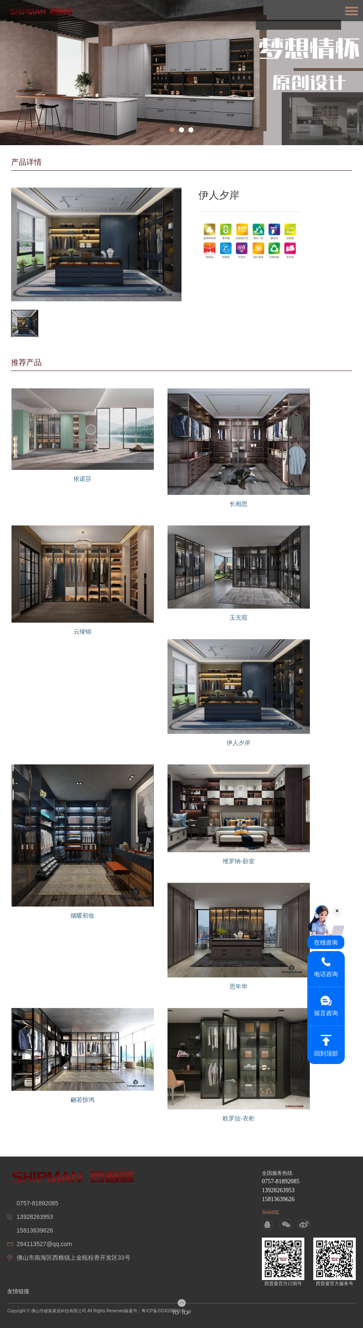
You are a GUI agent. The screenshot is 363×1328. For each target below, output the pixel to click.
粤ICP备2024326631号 (163, 1310)
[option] (181, 72)
